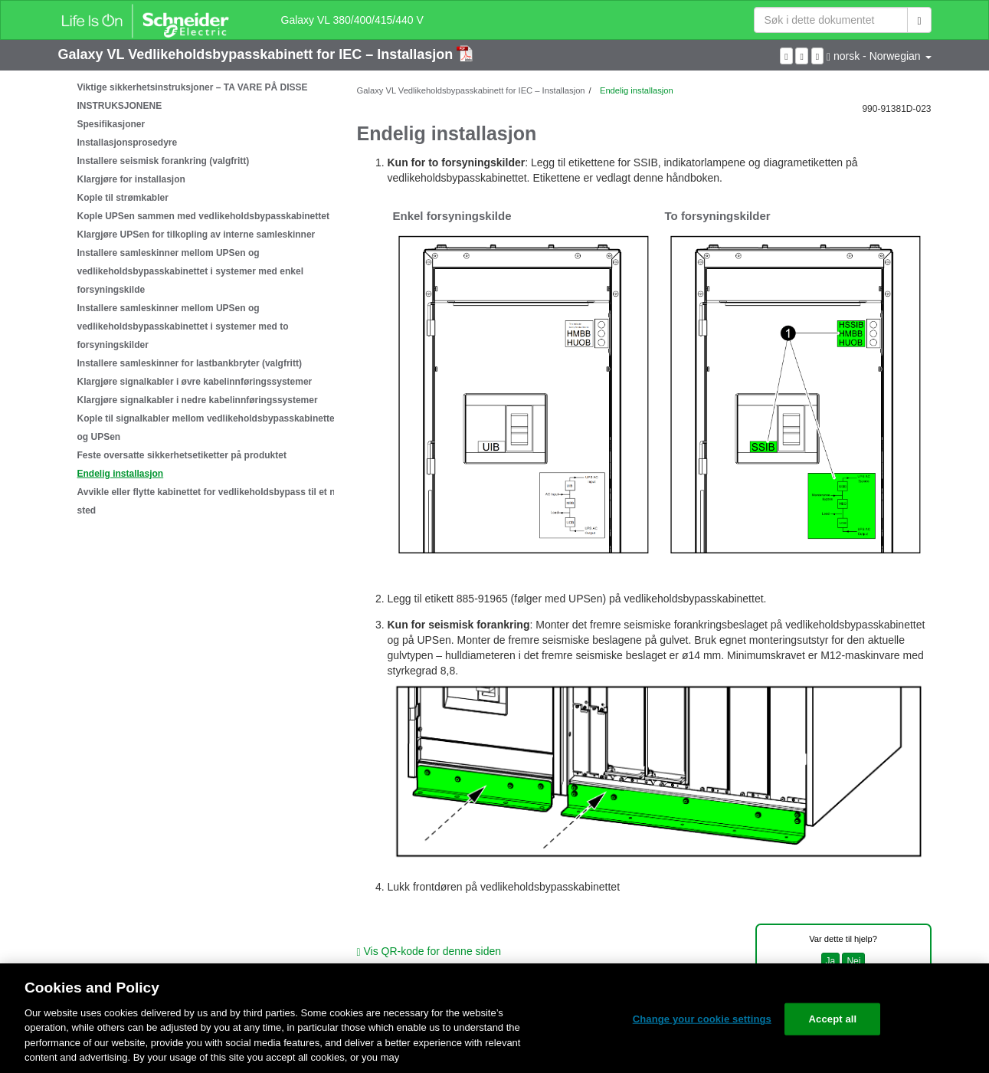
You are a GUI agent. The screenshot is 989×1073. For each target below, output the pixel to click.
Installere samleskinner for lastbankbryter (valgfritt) (189, 363)
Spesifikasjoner (111, 124)
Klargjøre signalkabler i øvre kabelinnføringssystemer (195, 381)
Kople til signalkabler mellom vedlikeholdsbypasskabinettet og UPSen (207, 427)
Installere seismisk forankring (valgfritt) (163, 161)
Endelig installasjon (120, 473)
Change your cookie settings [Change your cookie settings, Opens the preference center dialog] (702, 1019)
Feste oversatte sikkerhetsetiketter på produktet (182, 455)
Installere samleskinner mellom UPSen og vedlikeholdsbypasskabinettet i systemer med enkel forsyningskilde (190, 271)
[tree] (196, 299)
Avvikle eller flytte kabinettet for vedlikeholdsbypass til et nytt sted (212, 501)
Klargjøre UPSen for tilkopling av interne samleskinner (196, 234)
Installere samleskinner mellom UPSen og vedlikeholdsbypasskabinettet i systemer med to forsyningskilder (183, 326)
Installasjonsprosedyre (127, 142)
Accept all (833, 1019)
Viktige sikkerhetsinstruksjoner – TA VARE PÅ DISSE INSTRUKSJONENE (192, 96)
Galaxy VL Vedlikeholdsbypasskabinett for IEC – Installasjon (257, 54)
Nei (853, 961)
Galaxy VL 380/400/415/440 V (352, 20)
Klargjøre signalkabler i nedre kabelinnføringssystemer (197, 400)
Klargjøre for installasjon (131, 179)
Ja (831, 961)
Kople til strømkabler (123, 197)
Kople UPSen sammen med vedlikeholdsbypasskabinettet (203, 216)
